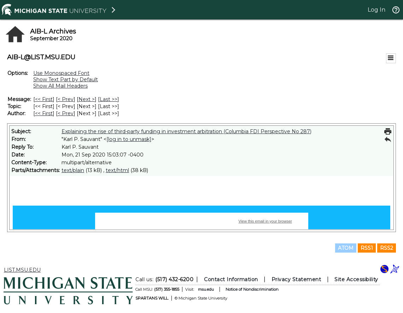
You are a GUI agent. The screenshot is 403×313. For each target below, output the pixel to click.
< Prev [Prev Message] (66, 99)
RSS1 (367, 248)
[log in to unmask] (128, 139)
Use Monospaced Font (61, 73)
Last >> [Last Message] (108, 99)
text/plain (73, 170)
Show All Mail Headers (60, 86)
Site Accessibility (356, 279)
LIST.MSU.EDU (22, 270)
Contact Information (231, 279)
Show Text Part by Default (65, 79)
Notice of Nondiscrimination (252, 289)
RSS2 (386, 248)
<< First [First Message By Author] (44, 113)
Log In (376, 9)
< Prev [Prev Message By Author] (66, 113)
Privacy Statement (296, 279)
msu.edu (206, 289)
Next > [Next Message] (86, 99)
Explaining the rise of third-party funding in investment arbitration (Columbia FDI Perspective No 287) (186, 131)
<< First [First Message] (44, 99)
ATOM (346, 248)
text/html (117, 170)
